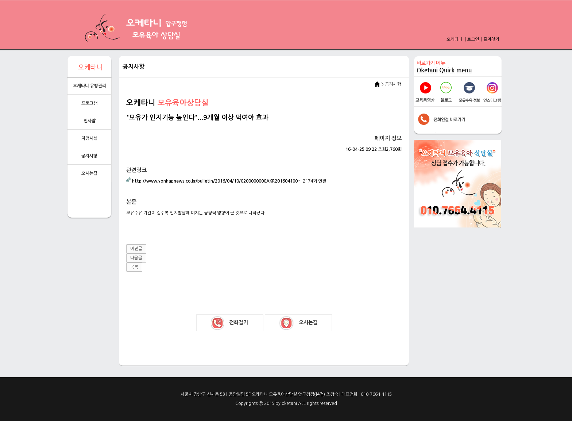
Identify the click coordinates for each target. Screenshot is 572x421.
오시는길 (89, 173)
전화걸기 (229, 323)
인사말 (90, 121)
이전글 (136, 248)
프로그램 (89, 103)
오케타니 (455, 39)
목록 (134, 267)
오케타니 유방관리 (89, 86)
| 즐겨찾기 (489, 39)
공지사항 (89, 156)
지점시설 (89, 138)
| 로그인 (471, 39)
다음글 (136, 258)
